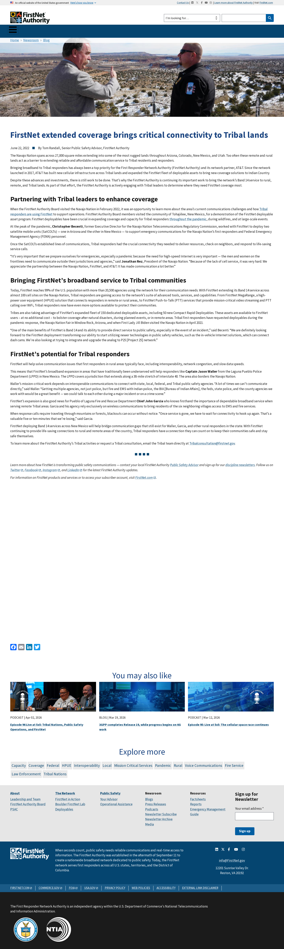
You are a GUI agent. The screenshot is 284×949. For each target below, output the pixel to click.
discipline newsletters (240, 463)
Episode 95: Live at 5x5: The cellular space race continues (228, 723)
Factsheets (198, 797)
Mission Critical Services (133, 763)
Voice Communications (203, 763)
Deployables (64, 807)
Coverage (36, 763)
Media (149, 822)
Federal (53, 763)
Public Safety (64, 30)
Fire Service (234, 763)
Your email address (249, 807)
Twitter (15, 468)
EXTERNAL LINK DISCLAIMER (200, 886)
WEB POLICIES (141, 886)
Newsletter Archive (159, 817)
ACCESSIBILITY (166, 886)
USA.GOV (89, 886)
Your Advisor (109, 797)
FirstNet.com (266, 2)
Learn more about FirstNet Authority (233, 2)
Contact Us (183, 2)
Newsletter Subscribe (161, 812)
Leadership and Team (25, 797)
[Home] (30, 20)
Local (107, 763)
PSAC (14, 807)
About (15, 30)
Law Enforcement (26, 772)
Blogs (149, 797)
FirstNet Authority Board (28, 802)
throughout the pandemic (187, 217)
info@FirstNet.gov (232, 859)
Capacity (19, 763)
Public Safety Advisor (184, 463)
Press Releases (155, 802)
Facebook (31, 468)
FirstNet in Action (67, 797)
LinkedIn (73, 468)
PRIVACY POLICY (115, 886)
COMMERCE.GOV (49, 886)
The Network (37, 30)
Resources (136, 30)
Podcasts (151, 807)
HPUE (66, 763)
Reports (196, 802)
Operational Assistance (116, 802)
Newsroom (113, 30)
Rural (178, 763)
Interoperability (87, 763)
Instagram (49, 468)
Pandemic (163, 763)
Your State (89, 30)
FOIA (72, 886)
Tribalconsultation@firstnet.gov (212, 441)
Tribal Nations (55, 772)
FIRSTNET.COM (19, 886)
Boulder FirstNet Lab (70, 802)
